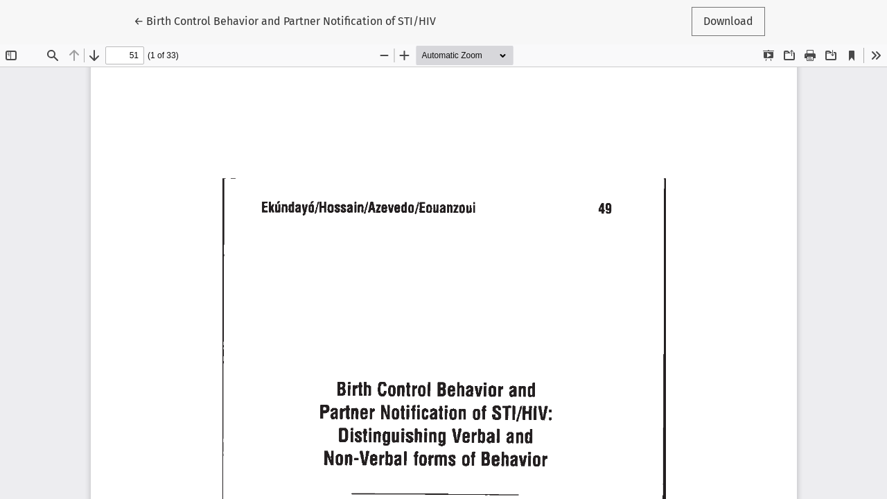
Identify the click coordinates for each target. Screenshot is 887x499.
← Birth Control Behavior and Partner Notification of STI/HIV (285, 20)
